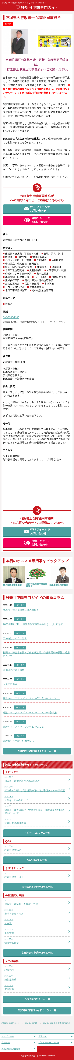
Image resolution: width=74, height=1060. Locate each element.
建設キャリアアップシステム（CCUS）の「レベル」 (31, 698)
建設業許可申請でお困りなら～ (19, 741)
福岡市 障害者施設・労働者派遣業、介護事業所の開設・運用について (36, 654)
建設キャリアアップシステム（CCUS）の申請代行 (30, 712)
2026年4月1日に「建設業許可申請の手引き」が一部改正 (33, 624)
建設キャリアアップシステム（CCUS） (24, 726)
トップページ (7, 1036)
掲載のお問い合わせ (10, 1048)
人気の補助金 (10, 684)
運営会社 (43, 1036)
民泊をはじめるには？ (15, 638)
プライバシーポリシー (49, 1042)
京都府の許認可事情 (13, 670)
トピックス (19, 605)
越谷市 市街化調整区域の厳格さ (21, 610)
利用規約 (5, 1042)
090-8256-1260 (11, 317)
